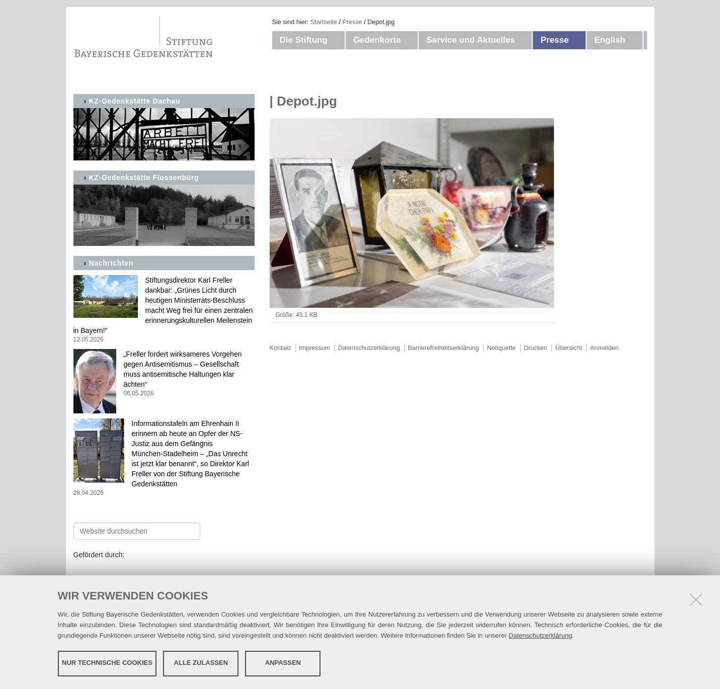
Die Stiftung (304, 40)
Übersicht (568, 348)
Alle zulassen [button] (201, 662)
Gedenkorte (377, 40)
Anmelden (604, 348)
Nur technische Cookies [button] (107, 662)
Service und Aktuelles (470, 40)
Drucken (535, 348)
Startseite (323, 22)
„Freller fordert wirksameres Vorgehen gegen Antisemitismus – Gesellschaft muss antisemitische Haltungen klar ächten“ (164, 374)
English (609, 40)
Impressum (314, 348)
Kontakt (280, 348)
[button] (338, 40)
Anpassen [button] (283, 662)
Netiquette (501, 348)
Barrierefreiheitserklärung (443, 348)
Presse (352, 22)
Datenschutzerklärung (540, 635)
